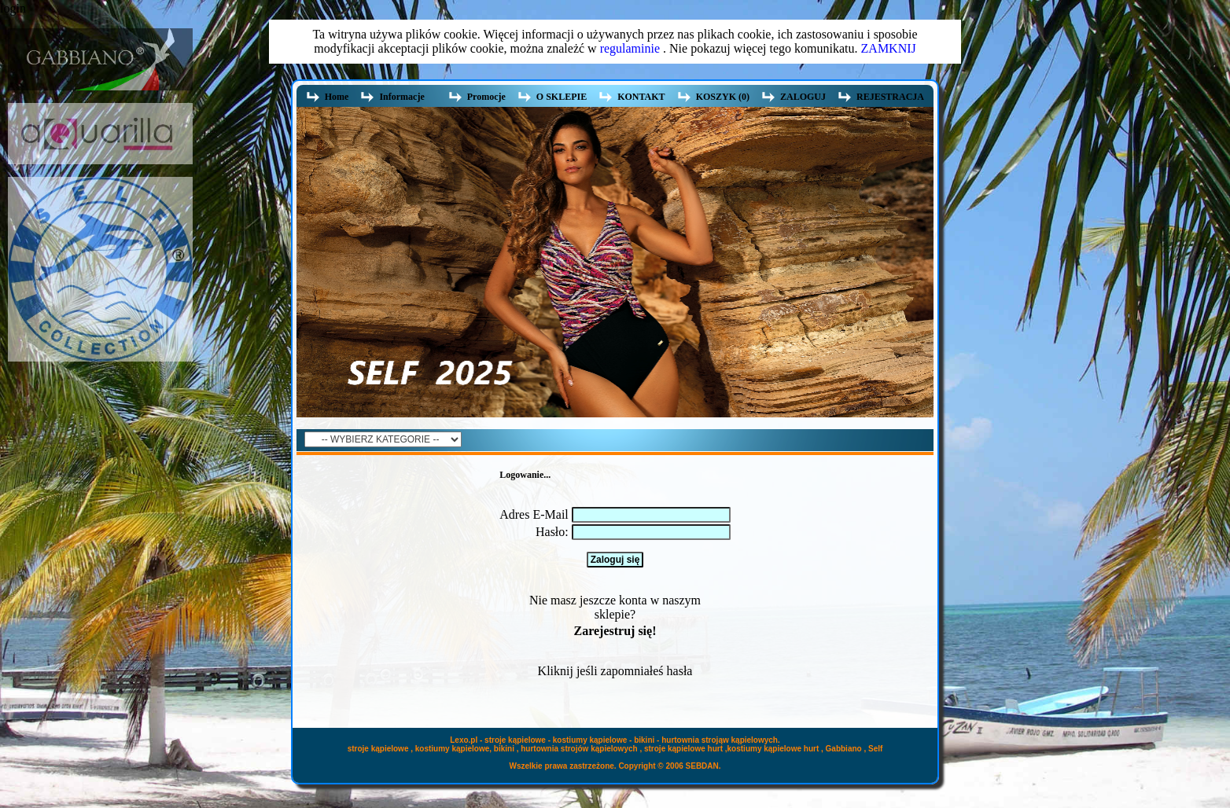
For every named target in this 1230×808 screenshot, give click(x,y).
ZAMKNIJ (888, 48)
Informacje (404, 97)
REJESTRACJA (890, 96)
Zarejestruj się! (614, 630)
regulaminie (630, 48)
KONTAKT (641, 96)
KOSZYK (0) (722, 96)
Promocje (486, 96)
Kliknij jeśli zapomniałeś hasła (615, 671)
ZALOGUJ (803, 96)
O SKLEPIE (561, 96)
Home (337, 96)
